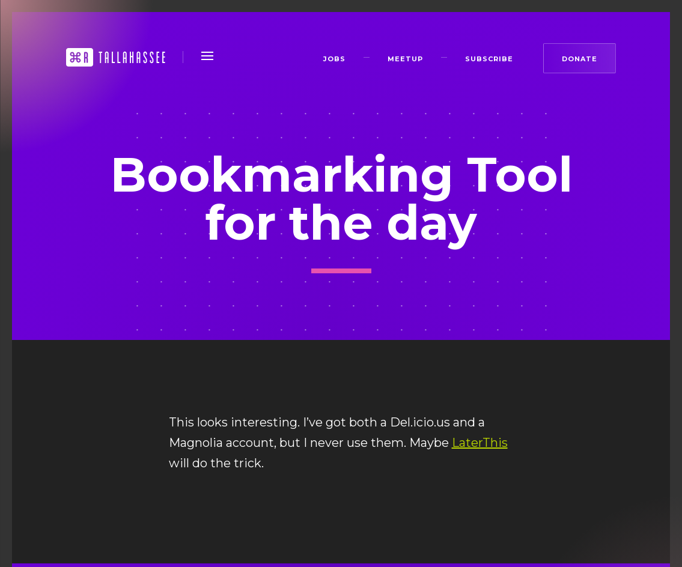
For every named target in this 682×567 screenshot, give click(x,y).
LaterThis (480, 442)
